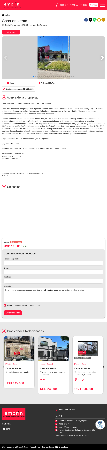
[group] (53, 57)
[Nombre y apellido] (53, 263)
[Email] (53, 272)
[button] (102, 57)
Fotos (11, 32)
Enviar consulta (13, 313)
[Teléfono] (53, 281)
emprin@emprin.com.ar (68, 427)
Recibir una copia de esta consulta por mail (22, 305)
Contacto (93, 5)
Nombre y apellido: (11, 259)
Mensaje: (7, 286)
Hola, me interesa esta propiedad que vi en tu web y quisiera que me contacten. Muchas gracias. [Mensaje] (53, 295)
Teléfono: (7, 277)
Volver (6, 15)
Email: (6, 268)
